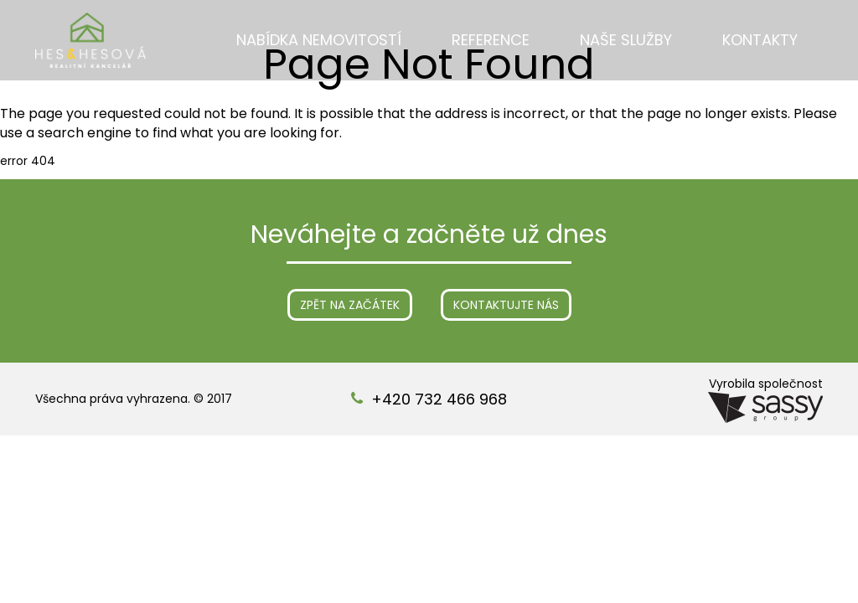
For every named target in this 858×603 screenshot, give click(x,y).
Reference (491, 39)
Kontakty (760, 39)
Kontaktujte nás (506, 304)
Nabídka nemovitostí (318, 39)
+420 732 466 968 (439, 399)
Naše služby (626, 39)
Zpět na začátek (350, 304)
